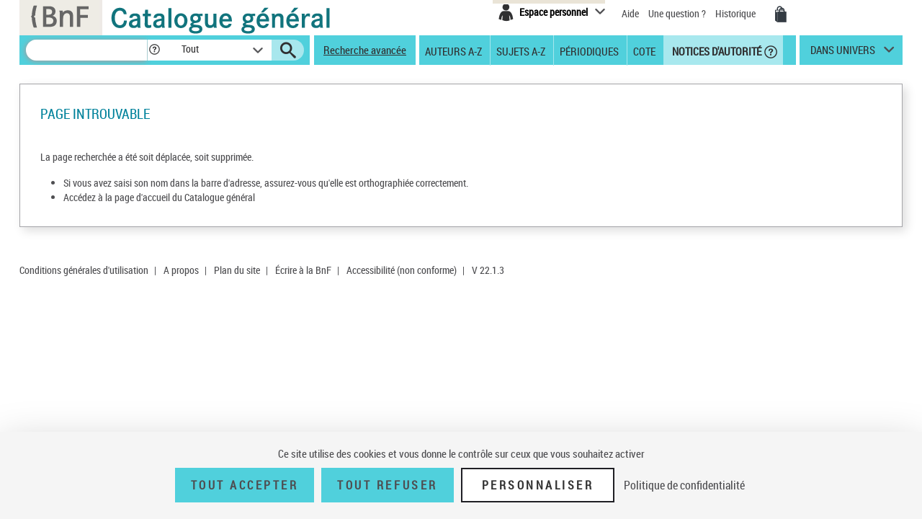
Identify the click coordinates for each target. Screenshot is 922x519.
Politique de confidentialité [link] (684, 485)
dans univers (842, 53)
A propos (181, 270)
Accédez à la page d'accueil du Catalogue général (159, 197)
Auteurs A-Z (453, 50)
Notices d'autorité (715, 50)
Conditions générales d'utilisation (83, 270)
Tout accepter (245, 485)
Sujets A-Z (520, 50)
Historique (736, 13)
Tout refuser (387, 485)
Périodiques (589, 50)
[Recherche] (86, 50)
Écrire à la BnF (303, 270)
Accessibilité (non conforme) (401, 270)
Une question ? (677, 13)
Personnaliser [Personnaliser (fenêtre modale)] (538, 485)
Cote (644, 50)
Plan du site (237, 270)
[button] (154, 50)
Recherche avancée (364, 50)
